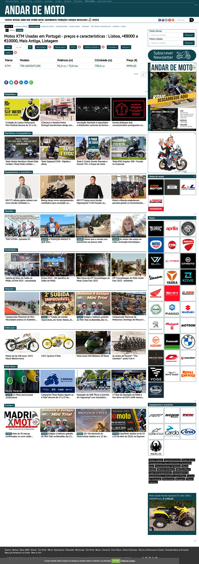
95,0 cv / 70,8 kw (67, 66)
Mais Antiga (41, 47)
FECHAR (116, 561)
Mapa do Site (36, 552)
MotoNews (11, 94)
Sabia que (10, 327)
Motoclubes (82, 19)
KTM (73, 47)
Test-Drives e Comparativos (18, 133)
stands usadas (74, 26)
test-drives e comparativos (101, 26)
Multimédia (11, 250)
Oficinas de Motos (165, 469)
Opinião (34, 19)
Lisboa (9, 53)
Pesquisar (189, 35)
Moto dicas (11, 366)
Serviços (72, 19)
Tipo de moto (60, 47)
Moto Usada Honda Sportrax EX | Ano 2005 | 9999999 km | (172, 512)
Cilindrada (112, 47)
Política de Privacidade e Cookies (151, 550)
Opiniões (10, 211)
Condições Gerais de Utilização (176, 550)
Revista (95, 19)
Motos (41, 19)
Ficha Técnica (116, 550)
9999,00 (131, 66)
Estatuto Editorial (130, 550)
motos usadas (34, 26)
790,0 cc (100, 66)
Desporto (10, 288)
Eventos (8, 19)
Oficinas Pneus (183, 469)
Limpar (8, 47)
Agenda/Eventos (172, 460)
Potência (126, 47)
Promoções (63, 19)
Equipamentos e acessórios (18, 172)
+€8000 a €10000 (92, 47)
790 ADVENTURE (30, 66)
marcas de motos (47, 26)
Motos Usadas (156, 460)
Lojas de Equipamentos (160, 472)
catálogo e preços (20, 26)
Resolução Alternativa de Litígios (17, 552)
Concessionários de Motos (167, 466)
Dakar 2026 (25, 19)
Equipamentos (51, 19)
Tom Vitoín (42, 550)
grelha (12, 30)
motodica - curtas (119, 26)
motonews (85, 26)
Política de (128, 561)
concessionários (61, 26)
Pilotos (189, 479)
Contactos (106, 550)
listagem (20, 30)
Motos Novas (188, 460)
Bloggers (180, 479)
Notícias (16, 19)
